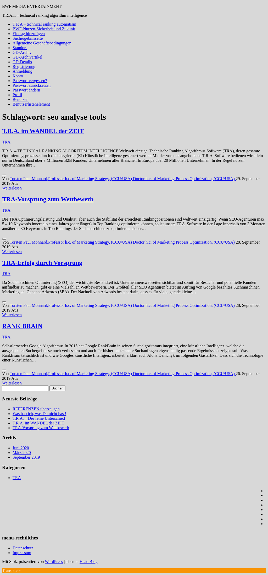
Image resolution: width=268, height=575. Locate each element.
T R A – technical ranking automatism (44, 24)
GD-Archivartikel (27, 57)
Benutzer (20, 99)
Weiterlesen (12, 188)
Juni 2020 (21, 448)
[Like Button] (4, 175)
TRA (6, 142)
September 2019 (26, 457)
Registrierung (24, 66)
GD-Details (22, 62)
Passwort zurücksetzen (32, 85)
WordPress (54, 561)
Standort (20, 47)
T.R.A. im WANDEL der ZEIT (43, 131)
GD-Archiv (22, 52)
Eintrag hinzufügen (29, 33)
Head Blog (89, 561)
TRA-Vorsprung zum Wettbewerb (47, 199)
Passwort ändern (26, 90)
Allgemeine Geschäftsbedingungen (42, 43)
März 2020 (22, 452)
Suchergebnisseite (28, 38)
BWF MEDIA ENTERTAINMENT (32, 6)
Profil (17, 95)
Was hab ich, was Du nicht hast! (39, 413)
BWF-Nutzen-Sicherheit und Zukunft (44, 29)
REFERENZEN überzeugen (36, 409)
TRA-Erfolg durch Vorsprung (42, 262)
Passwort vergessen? (30, 80)
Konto (18, 76)
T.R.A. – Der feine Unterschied (39, 418)
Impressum (22, 552)
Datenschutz (23, 548)
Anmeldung (22, 71)
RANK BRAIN (22, 326)
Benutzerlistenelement (31, 104)
